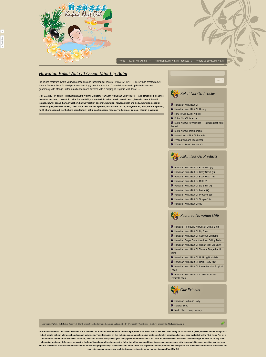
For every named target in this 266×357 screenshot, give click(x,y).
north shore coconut (49, 110)
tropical (134, 110)
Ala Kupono (173, 324)
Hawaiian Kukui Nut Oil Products (172, 61)
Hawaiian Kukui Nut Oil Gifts (189, 181)
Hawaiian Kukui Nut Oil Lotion (190, 190)
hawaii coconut (142, 99)
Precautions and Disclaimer (188, 140)
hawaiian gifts (46, 106)
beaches (159, 96)
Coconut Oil (83, 99)
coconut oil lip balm (100, 99)
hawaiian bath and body (128, 103)
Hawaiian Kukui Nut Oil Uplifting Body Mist (196, 257)
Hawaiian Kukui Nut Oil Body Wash (192, 176)
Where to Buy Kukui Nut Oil (210, 61)
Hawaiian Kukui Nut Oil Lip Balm (84, 96)
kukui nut (76, 106)
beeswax (43, 99)
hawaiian (109, 103)
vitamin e (144, 110)
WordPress (143, 324)
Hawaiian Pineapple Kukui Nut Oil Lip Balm (196, 226)
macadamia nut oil (116, 106)
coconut (53, 99)
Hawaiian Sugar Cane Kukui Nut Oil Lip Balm (197, 240)
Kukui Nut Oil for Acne (185, 118)
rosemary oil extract (119, 110)
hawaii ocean (54, 103)
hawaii (115, 99)
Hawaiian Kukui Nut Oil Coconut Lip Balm (196, 235)
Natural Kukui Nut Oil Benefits (190, 135)
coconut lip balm (67, 99)
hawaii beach (126, 99)
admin (60, 96)
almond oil (148, 96)
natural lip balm (155, 106)
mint (143, 106)
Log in (181, 324)
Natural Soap (181, 305)
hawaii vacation (70, 103)
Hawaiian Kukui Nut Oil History (190, 109)
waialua (154, 110)
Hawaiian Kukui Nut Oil (186, 104)
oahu (90, 110)
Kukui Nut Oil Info (139, 61)
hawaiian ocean (62, 106)
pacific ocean (101, 110)
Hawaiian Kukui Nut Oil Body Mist (192, 167)
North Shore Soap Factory (188, 310)
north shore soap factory (74, 110)
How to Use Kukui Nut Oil (187, 114)
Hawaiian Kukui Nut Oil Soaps (190, 199)
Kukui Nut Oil (89, 106)
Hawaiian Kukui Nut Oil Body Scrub (192, 172)
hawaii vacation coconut (91, 103)
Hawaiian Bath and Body (187, 301)
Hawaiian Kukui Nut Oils (187, 203)
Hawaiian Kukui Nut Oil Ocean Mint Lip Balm (83, 73)
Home (122, 61)
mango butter (133, 106)
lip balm (101, 106)
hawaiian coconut (150, 103)
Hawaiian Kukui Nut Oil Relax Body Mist (195, 262)
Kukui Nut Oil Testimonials (188, 131)
